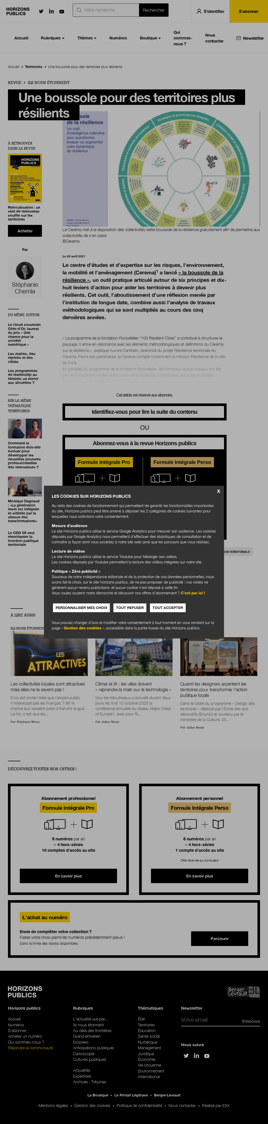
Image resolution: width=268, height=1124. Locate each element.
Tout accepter (168, 607)
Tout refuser (130, 607)
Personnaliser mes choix (81, 607)
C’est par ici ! (193, 592)
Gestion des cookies (82, 628)
